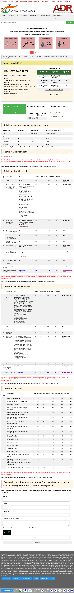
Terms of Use (44, 578)
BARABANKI (26, 56)
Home (3, 15)
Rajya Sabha (34, 15)
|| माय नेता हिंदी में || (7, 19)
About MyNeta (68, 19)
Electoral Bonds (57, 15)
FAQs (52, 578)
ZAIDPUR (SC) (36, 56)
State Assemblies (22, 15)
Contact (36, 578)
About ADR (58, 19)
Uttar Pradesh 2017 (15, 56)
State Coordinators (26, 578)
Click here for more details (54, 90)
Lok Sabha (11, 15)
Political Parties (45, 15)
